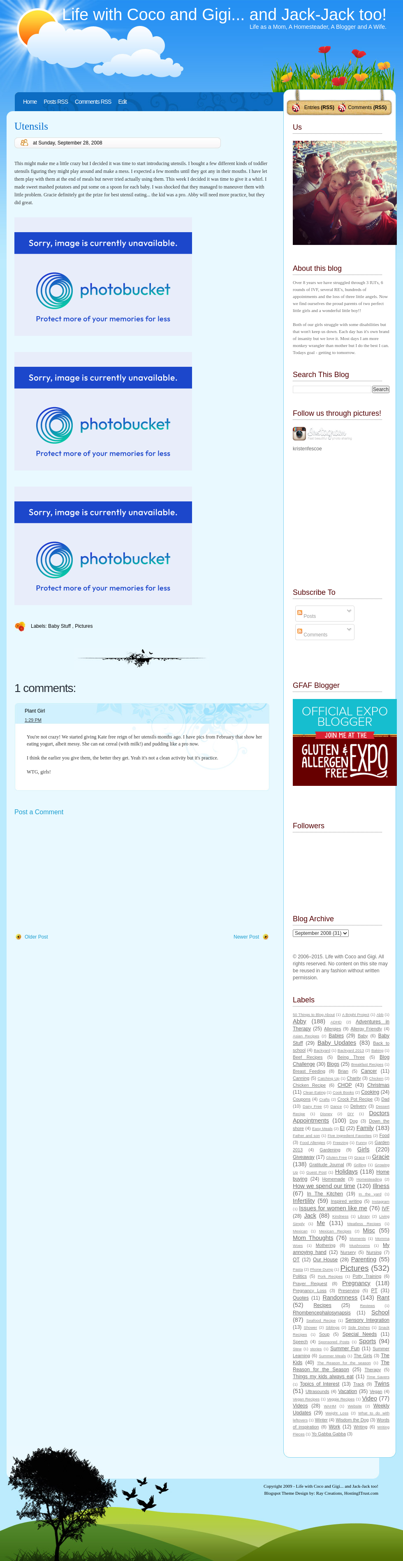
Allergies (332, 1028)
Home (30, 101)
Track (358, 1384)
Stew (297, 1349)
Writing (360, 1426)
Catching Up (328, 1078)
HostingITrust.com (361, 1493)
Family (365, 1128)
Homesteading (369, 1179)
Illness (381, 1186)
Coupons (301, 1099)
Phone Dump (321, 1269)
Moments (358, 1238)
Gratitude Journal (326, 1164)
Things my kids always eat (323, 1376)
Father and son (306, 1135)
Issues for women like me (333, 1208)
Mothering (326, 1245)
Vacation (347, 1391)
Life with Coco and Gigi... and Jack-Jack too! (224, 14)
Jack (310, 1215)
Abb (379, 1014)
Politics (300, 1276)
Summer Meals (332, 1356)
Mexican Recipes (335, 1231)
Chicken (376, 1078)
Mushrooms (359, 1245)
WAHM (330, 1406)
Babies (336, 1036)
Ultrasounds (317, 1391)
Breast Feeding (309, 1071)
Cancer (369, 1071)
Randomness (339, 1297)
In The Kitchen (325, 1194)
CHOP (345, 1085)
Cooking (370, 1092)
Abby (299, 1021)
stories (316, 1349)
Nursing (374, 1252)
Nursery (348, 1252)
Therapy (372, 1369)
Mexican (300, 1231)
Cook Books (343, 1092)
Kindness (340, 1216)
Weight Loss (336, 1413)
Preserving (348, 1290)
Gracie (380, 1156)
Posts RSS (56, 101)
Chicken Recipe (309, 1085)
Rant (383, 1297)
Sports (367, 1341)
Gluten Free (336, 1157)
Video (369, 1398)
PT (374, 1290)
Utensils (31, 126)
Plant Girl (35, 711)
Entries (312, 107)
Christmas (378, 1085)
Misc (369, 1230)
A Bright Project (355, 1014)
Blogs (333, 1064)
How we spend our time (324, 1186)
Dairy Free (312, 1106)
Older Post (36, 937)
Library (364, 1216)
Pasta (298, 1269)
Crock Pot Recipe (355, 1099)
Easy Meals (322, 1128)
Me (321, 1223)
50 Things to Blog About (314, 1014)
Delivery (358, 1106)
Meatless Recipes (364, 1223)
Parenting (364, 1259)
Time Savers (378, 1377)
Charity (354, 1078)
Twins (381, 1383)
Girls (363, 1149)
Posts (306, 616)
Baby (363, 1035)
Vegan (376, 1391)
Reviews (367, 1305)
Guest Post (316, 1172)
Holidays (346, 1171)
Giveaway (304, 1157)
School (380, 1312)
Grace (359, 1157)
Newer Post (246, 937)
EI (342, 1128)
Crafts (324, 1099)
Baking (377, 1050)
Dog (354, 1120)
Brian (343, 1071)
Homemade (333, 1179)
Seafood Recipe (321, 1320)
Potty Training (367, 1276)
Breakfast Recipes (367, 1064)
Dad (385, 1099)
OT (296, 1260)
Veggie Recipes (340, 1399)
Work (334, 1427)
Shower (310, 1327)
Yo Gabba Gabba (329, 1433)
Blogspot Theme (279, 1493)
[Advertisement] (76, 875)
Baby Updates (336, 1042)
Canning (301, 1078)
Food (384, 1135)
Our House (325, 1260)
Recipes (322, 1305)
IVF (385, 1209)
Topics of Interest (319, 1384)
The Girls (363, 1355)
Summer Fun (344, 1348)
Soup (324, 1334)
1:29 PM (33, 720)
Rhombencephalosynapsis (322, 1313)
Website (354, 1406)
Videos (300, 1406)
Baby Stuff (60, 626)
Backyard (322, 1050)
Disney (326, 1113)
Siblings (333, 1327)
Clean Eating (314, 1092)
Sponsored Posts (334, 1342)
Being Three (351, 1057)
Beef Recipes (308, 1057)
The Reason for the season (344, 1363)
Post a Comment (38, 811)
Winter (321, 1419)
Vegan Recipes (306, 1399)
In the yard (370, 1194)
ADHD (336, 1022)
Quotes (301, 1298)
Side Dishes (359, 1327)
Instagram (380, 1201)
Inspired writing (346, 1201)
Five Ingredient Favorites (350, 1135)
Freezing (340, 1142)
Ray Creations (329, 1493)
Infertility (304, 1201)
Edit (122, 101)
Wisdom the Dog (352, 1419)
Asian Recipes (306, 1036)
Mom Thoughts (313, 1238)
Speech (300, 1341)
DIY (350, 1113)
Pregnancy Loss (310, 1290)
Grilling (360, 1165)
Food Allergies (312, 1142)
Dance (336, 1106)
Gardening (330, 1149)
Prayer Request (310, 1283)
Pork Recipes (330, 1276)
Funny (361, 1142)
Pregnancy (356, 1283)
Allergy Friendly (366, 1028)
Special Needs (360, 1334)
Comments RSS (93, 101)
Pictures (84, 626)
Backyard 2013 (351, 1050)
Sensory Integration (367, 1320)
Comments (360, 107)
